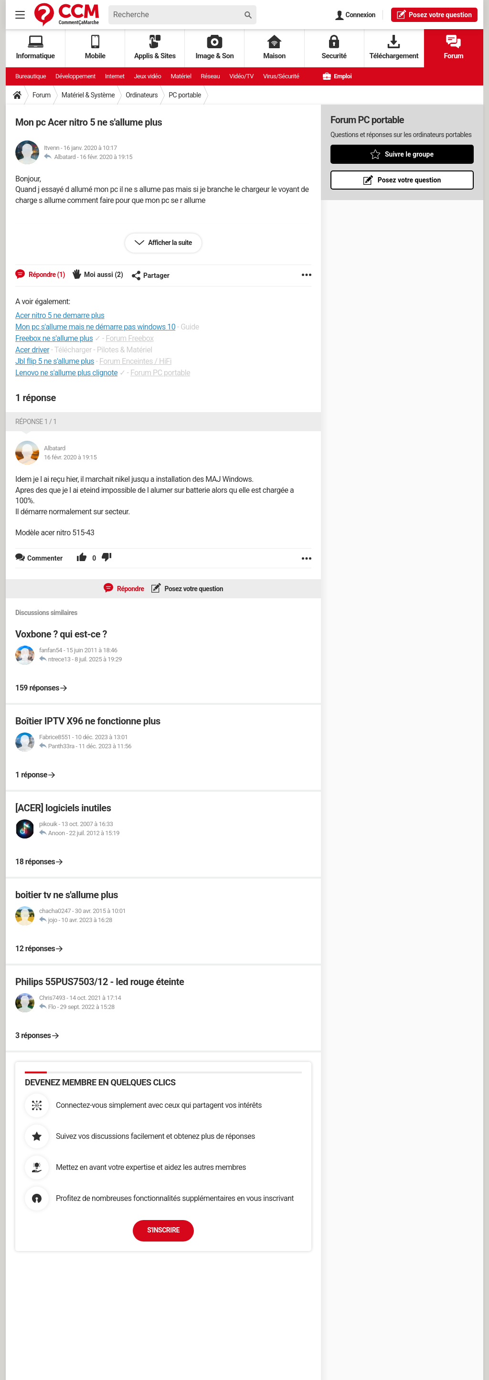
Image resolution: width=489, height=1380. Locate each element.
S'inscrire (163, 1230)
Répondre (130, 589)
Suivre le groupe (409, 154)
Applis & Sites (155, 47)
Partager (150, 275)
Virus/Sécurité (281, 76)
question (434, 14)
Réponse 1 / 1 (36, 421)
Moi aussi (103, 274)
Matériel (180, 76)
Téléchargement (393, 47)
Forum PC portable (160, 372)
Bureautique (30, 76)
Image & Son (214, 47)
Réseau (210, 76)
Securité (334, 47)
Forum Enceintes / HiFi (135, 361)
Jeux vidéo (147, 76)
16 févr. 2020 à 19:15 (106, 156)
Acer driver (32, 349)
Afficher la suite (169, 242)
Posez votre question (193, 589)
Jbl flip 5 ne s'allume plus (54, 361)
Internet (115, 76)
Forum (453, 47)
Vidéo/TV (241, 76)
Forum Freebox (129, 338)
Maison (274, 47)
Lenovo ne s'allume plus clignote (66, 372)
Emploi (337, 76)
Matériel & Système (88, 95)
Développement (75, 76)
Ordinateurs (142, 95)
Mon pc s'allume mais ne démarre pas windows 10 (95, 326)
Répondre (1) (46, 274)
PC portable (185, 95)
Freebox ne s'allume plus (54, 338)
